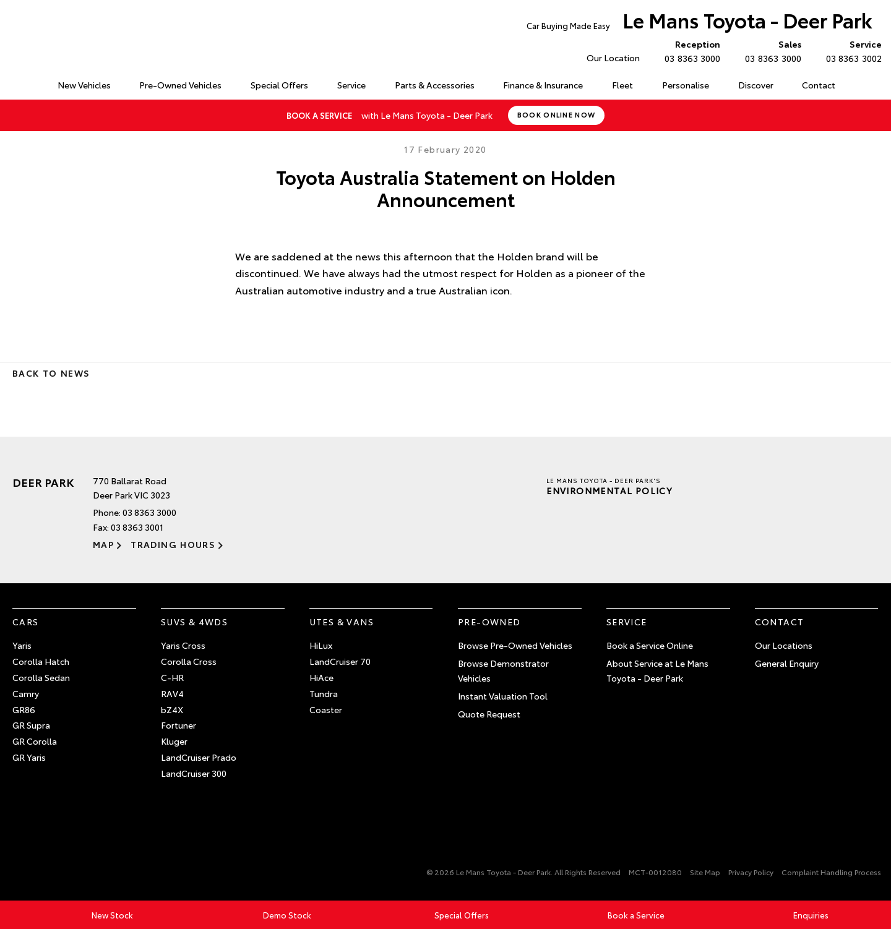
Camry (25, 693)
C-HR (172, 677)
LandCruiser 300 (193, 773)
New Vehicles (84, 85)
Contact (818, 85)
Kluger (174, 741)
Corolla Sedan (41, 677)
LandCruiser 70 (340, 661)
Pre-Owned (489, 621)
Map (103, 544)
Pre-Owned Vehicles (180, 85)
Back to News (51, 373)
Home (14, 82)
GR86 (23, 709)
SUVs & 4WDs (194, 621)
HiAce (321, 677)
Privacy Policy (750, 872)
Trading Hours (173, 544)
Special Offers (279, 85)
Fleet (622, 85)
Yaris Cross (183, 645)
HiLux (320, 645)
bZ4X (172, 709)
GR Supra (31, 725)
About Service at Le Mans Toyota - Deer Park (657, 670)
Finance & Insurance (543, 85)
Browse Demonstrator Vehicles (503, 670)
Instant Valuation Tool (503, 696)
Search (863, 85)
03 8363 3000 (689, 50)
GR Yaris (29, 757)
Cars (25, 621)
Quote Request (489, 714)
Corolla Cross (189, 661)
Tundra (323, 693)
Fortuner (178, 725)
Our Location (613, 57)
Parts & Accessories (435, 85)
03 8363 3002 (851, 50)
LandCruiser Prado (198, 757)
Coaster (325, 709)
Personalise (685, 85)
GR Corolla (34, 741)
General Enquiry (787, 663)
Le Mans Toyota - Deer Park (699, 23)
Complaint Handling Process (831, 872)
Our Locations (783, 645)
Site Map (705, 872)
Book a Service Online (649, 645)
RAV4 (172, 693)
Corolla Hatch (40, 661)
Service (351, 85)
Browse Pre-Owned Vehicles (515, 645)
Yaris (22, 645)
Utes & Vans (341, 621)
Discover (755, 85)
